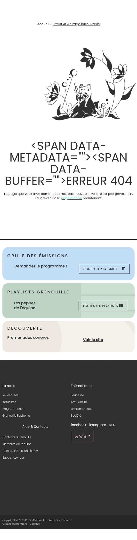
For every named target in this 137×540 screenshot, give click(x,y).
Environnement (81, 409)
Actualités (9, 402)
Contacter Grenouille (16, 437)
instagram (97, 425)
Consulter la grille (104, 268)
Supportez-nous (13, 458)
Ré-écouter (10, 395)
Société (76, 416)
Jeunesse (77, 395)
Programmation (13, 409)
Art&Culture (79, 402)
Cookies (35, 524)
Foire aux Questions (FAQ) (20, 451)
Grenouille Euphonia (16, 416)
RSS (112, 425)
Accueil (43, 24)
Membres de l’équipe (17, 444)
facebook (78, 425)
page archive (71, 198)
